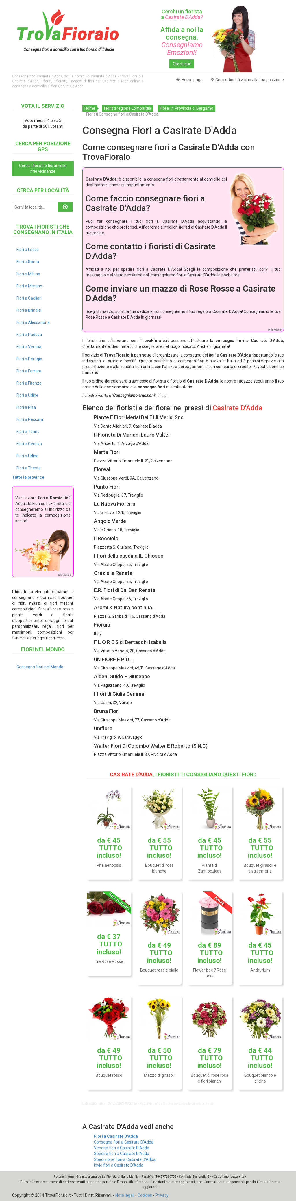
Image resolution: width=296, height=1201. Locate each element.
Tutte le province (28, 477)
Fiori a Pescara (29, 419)
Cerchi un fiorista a (182, 14)
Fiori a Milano (28, 274)
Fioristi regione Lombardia (127, 108)
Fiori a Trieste (28, 468)
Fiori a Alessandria (33, 322)
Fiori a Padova (29, 334)
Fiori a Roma (27, 261)
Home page (189, 79)
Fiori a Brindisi (28, 310)
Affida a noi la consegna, (181, 41)
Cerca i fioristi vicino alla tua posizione (247, 79)
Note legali (124, 1195)
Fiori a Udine (27, 395)
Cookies (145, 1195)
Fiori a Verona (28, 346)
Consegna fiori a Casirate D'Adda (123, 1142)
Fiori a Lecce (27, 249)
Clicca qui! (182, 64)
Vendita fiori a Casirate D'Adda (121, 1148)
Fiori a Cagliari (29, 298)
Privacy (162, 1195)
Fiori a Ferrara (28, 371)
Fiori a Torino (28, 431)
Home (89, 108)
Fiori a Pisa (26, 407)
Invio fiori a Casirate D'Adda (118, 1165)
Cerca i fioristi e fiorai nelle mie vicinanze (42, 168)
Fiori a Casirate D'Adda (116, 1136)
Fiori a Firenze (29, 383)
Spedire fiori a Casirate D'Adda (121, 1153)
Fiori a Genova (29, 443)
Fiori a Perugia (29, 359)
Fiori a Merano (29, 286)
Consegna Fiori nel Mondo (39, 666)
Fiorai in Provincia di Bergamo (186, 108)
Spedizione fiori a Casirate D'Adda (125, 1159)
